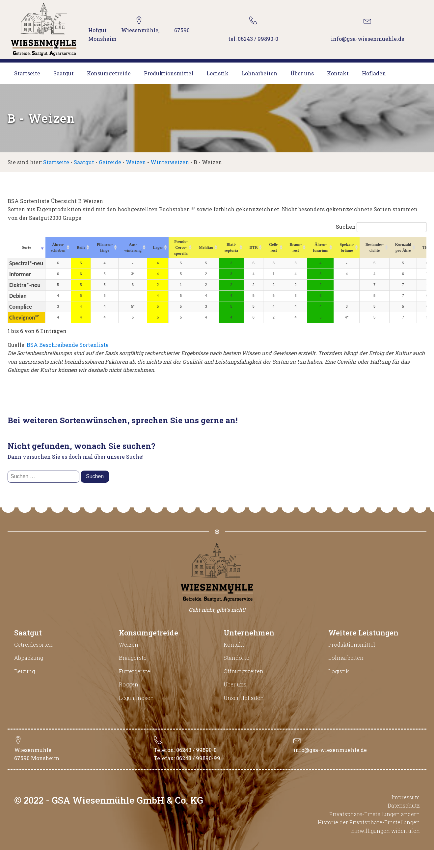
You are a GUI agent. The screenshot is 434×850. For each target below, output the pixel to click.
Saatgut (63, 73)
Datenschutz (404, 805)
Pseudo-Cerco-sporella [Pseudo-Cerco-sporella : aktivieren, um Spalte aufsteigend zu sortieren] (181, 247)
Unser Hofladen (244, 697)
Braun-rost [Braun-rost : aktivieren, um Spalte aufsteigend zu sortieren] (296, 247)
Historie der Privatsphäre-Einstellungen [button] (369, 822)
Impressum (406, 797)
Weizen (136, 162)
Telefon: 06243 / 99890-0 (185, 749)
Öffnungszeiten (243, 671)
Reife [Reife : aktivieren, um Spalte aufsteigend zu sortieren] (81, 247)
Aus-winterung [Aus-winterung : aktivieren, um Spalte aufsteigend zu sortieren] (133, 247)
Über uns (302, 73)
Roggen (128, 684)
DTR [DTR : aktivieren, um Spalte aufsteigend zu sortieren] (254, 247)
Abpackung (28, 657)
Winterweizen (169, 162)
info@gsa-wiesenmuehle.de (330, 749)
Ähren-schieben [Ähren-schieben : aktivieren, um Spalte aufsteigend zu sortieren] (58, 247)
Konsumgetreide (109, 73)
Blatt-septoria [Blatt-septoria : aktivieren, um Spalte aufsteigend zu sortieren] (231, 247)
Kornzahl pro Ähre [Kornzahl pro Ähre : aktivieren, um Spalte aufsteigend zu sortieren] (403, 247)
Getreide (110, 162)
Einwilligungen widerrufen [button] (385, 830)
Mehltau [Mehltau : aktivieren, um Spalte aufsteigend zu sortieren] (206, 247)
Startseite (27, 73)
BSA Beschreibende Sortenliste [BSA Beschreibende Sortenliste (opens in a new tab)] (68, 344)
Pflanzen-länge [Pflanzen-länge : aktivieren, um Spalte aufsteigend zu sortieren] (105, 247)
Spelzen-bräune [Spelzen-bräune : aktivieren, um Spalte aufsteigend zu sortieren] (347, 247)
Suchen (381, 226)
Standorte (236, 657)
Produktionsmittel (168, 73)
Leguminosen (136, 697)
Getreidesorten (33, 644)
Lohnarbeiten (259, 73)
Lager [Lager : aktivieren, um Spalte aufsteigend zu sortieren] (158, 247)
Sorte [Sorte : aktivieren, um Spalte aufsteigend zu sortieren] (26, 247)
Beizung (24, 671)
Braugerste (133, 657)
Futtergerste (134, 671)
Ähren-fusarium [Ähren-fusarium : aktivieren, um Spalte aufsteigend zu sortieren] (320, 247)
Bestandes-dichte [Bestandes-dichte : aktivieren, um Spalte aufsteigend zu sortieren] (375, 247)
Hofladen (374, 73)
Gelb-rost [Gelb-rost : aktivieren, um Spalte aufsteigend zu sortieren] (274, 247)
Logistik (217, 73)
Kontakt (338, 73)
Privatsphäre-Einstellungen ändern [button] (374, 814)
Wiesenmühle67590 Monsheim (36, 754)
